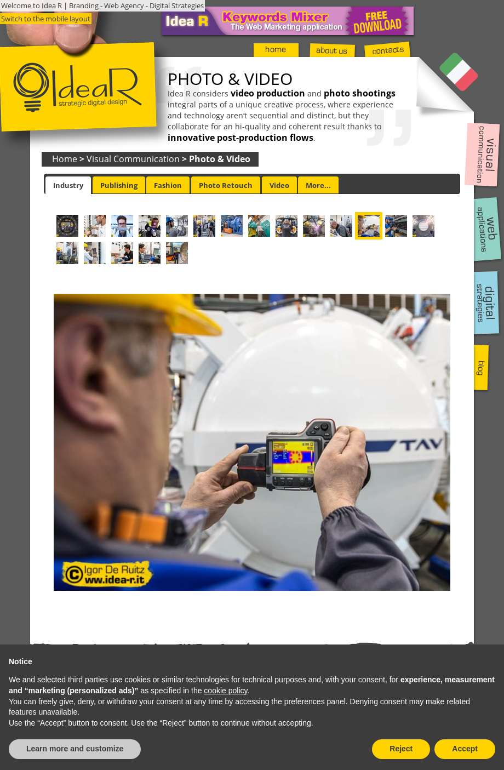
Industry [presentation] (68, 185)
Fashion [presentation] (168, 185)
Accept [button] (465, 748)
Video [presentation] (279, 185)
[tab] (68, 185)
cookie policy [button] (225, 690)
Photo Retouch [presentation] (226, 185)
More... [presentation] (318, 185)
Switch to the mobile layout (45, 19)
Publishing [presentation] (119, 185)
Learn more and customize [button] (74, 748)
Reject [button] (401, 748)
